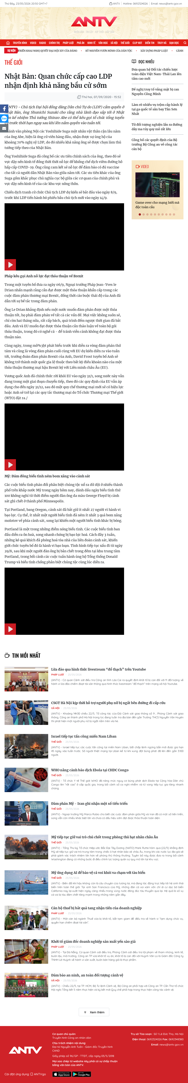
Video (33, 43)
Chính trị (54, 43)
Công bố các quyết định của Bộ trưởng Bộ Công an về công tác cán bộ (155, 144)
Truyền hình (20, 43)
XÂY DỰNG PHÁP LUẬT (156, 50)
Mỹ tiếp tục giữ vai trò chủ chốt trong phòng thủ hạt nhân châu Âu (104, 837)
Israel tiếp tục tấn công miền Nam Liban (83, 736)
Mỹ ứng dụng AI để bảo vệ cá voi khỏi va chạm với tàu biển (98, 873)
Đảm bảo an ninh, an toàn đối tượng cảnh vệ (87, 975)
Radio (42, 43)
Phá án (80, 43)
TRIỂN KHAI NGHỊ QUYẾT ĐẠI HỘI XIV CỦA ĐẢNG (49, 50)
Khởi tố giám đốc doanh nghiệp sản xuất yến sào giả (93, 942)
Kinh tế (91, 43)
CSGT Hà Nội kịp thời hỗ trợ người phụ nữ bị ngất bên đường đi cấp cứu (108, 703)
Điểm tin (149, 43)
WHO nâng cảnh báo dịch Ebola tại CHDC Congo (90, 770)
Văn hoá (103, 43)
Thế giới (125, 43)
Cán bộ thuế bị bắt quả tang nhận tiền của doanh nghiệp (96, 908)
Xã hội (114, 43)
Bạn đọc (174, 43)
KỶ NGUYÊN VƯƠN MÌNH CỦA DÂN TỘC (111, 50)
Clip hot (137, 43)
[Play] (10, 264)
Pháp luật (68, 43)
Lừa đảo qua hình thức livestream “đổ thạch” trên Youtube (98, 669)
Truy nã (161, 43)
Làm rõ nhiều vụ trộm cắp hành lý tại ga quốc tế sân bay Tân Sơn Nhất (157, 109)
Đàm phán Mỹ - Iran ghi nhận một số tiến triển (89, 804)
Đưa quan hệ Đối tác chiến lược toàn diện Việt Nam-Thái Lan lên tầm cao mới (157, 74)
